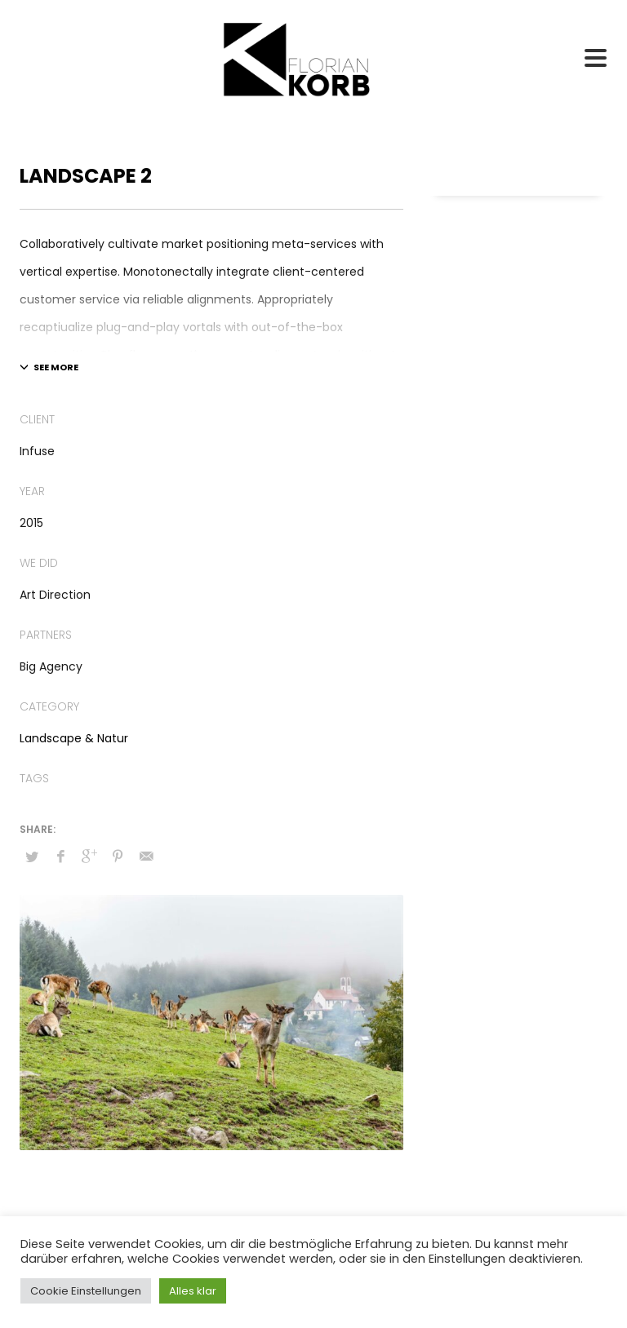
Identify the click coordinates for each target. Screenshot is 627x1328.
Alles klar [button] (192, 1291)
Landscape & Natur (74, 738)
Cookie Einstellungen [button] (85, 1291)
